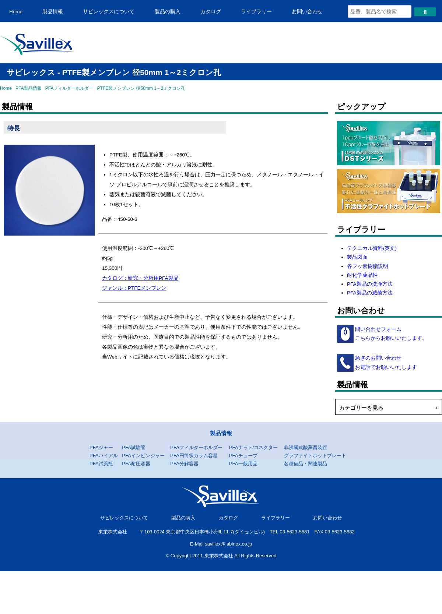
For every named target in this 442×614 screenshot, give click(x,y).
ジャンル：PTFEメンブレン (134, 288)
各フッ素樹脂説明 (367, 266)
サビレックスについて (108, 11)
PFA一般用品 (243, 463)
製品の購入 (167, 11)
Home (15, 11)
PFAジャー (101, 447)
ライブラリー (256, 11)
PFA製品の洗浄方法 (370, 284)
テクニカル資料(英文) (372, 248)
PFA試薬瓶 (101, 463)
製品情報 (52, 11)
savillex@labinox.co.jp (228, 544)
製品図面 (357, 257)
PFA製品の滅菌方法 (370, 293)
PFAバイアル (104, 455)
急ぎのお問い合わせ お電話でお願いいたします (385, 362)
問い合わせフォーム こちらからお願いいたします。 (390, 334)
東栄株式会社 (112, 531)
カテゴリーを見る (361, 408)
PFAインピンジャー (143, 455)
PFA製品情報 (28, 88)
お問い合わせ (307, 11)
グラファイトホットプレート (315, 455)
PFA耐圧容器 (136, 463)
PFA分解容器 (184, 463)
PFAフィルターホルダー (69, 88)
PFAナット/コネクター (253, 447)
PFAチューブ (243, 455)
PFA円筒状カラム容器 (194, 455)
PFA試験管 (133, 447)
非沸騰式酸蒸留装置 (305, 447)
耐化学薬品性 (362, 275)
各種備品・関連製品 (305, 463)
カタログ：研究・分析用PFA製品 (140, 278)
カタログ (210, 11)
